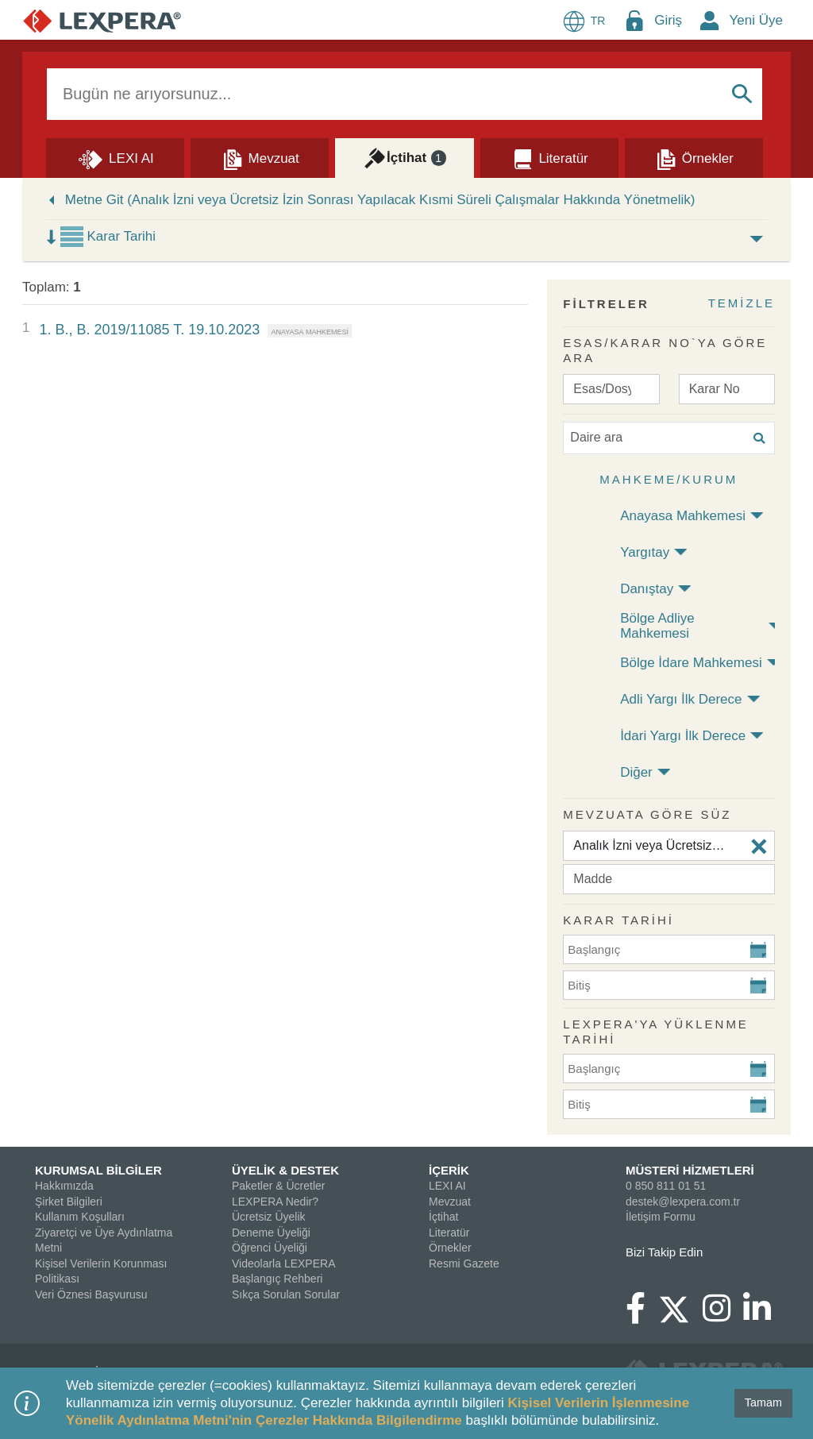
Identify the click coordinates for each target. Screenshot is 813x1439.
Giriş (668, 20)
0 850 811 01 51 (666, 1185)
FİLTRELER (606, 304)
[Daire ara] (669, 438)
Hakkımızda (64, 1185)
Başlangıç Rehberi (277, 1278)
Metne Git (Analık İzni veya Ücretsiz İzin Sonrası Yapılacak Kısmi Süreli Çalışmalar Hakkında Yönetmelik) (380, 199)
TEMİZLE (741, 303)
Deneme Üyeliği (271, 1232)
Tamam (763, 1402)
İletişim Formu (660, 1216)
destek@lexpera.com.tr (683, 1201)
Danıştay (646, 588)
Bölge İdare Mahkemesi (691, 662)
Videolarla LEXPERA (283, 1263)
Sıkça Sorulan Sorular (286, 1294)
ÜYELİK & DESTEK (285, 1170)
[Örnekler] (694, 157)
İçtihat (443, 1216)
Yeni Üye (756, 20)
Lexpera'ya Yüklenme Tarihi (656, 1032)
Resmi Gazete (464, 1263)
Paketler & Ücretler (278, 1185)
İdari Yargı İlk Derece (683, 735)
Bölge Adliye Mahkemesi (657, 626)
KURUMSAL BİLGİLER (98, 1170)
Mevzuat (450, 1201)
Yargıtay (644, 552)
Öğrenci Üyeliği (269, 1247)
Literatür (449, 1232)
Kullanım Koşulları (80, 1216)
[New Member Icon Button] (710, 20)
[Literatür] (549, 157)
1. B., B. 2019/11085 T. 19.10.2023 (149, 330)
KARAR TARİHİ (618, 920)
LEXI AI (447, 1185)
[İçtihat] (404, 157)
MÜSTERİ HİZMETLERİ (690, 1170)
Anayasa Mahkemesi (683, 515)
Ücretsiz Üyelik (269, 1216)
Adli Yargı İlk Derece (681, 699)
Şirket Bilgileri (68, 1201)
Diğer (636, 772)
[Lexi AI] (115, 157)
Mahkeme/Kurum (668, 479)
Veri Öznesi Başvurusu (91, 1294)
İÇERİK (449, 1170)
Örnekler (450, 1247)
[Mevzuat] (260, 157)
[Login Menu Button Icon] (634, 20)
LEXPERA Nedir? (275, 1201)
